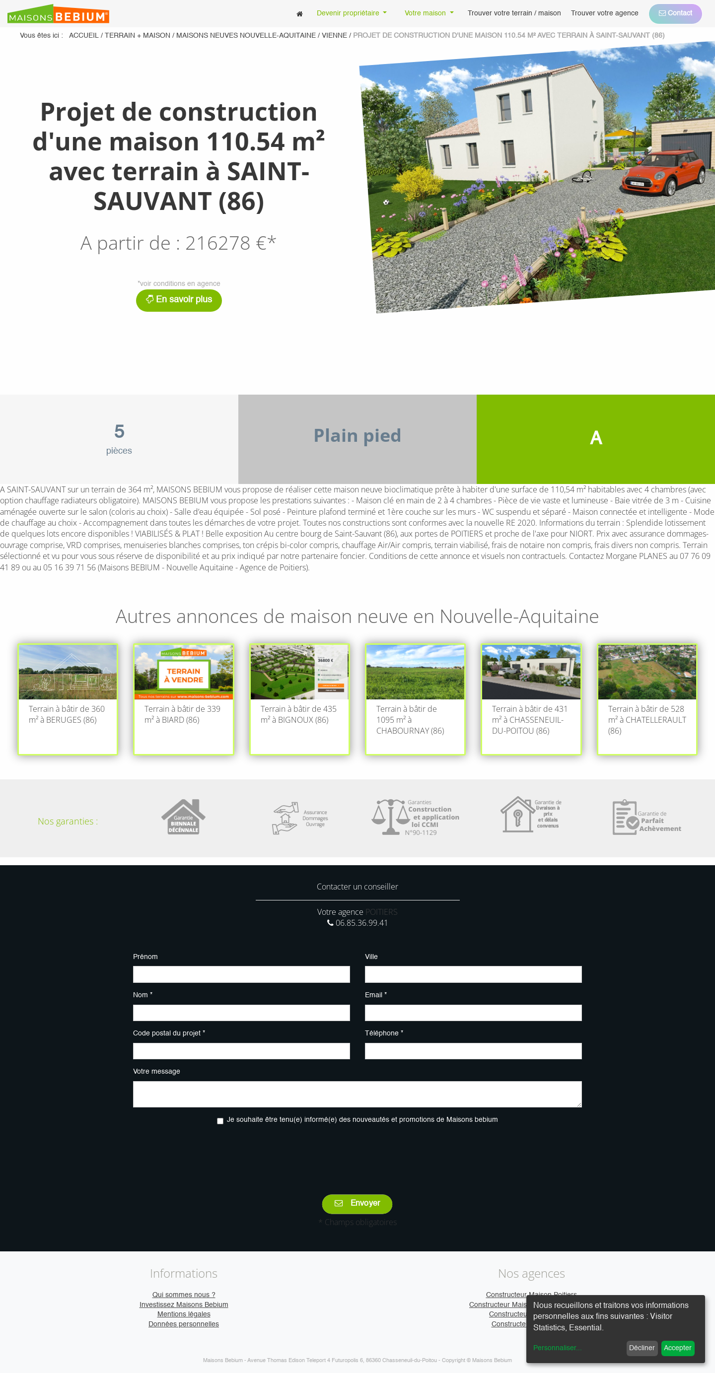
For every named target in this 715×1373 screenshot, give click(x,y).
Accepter (678, 1348)
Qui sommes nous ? (183, 1295)
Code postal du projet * (169, 1033)
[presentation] (357, 1152)
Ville (371, 957)
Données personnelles (183, 1324)
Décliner (642, 1348)
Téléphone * (384, 1033)
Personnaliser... (557, 1348)
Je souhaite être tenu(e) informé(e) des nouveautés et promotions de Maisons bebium (362, 1119)
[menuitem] (299, 13)
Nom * (142, 995)
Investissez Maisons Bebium (184, 1305)
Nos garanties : (68, 821)
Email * (376, 995)
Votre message (156, 1071)
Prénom (145, 957)
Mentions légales (184, 1314)
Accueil (84, 35)
